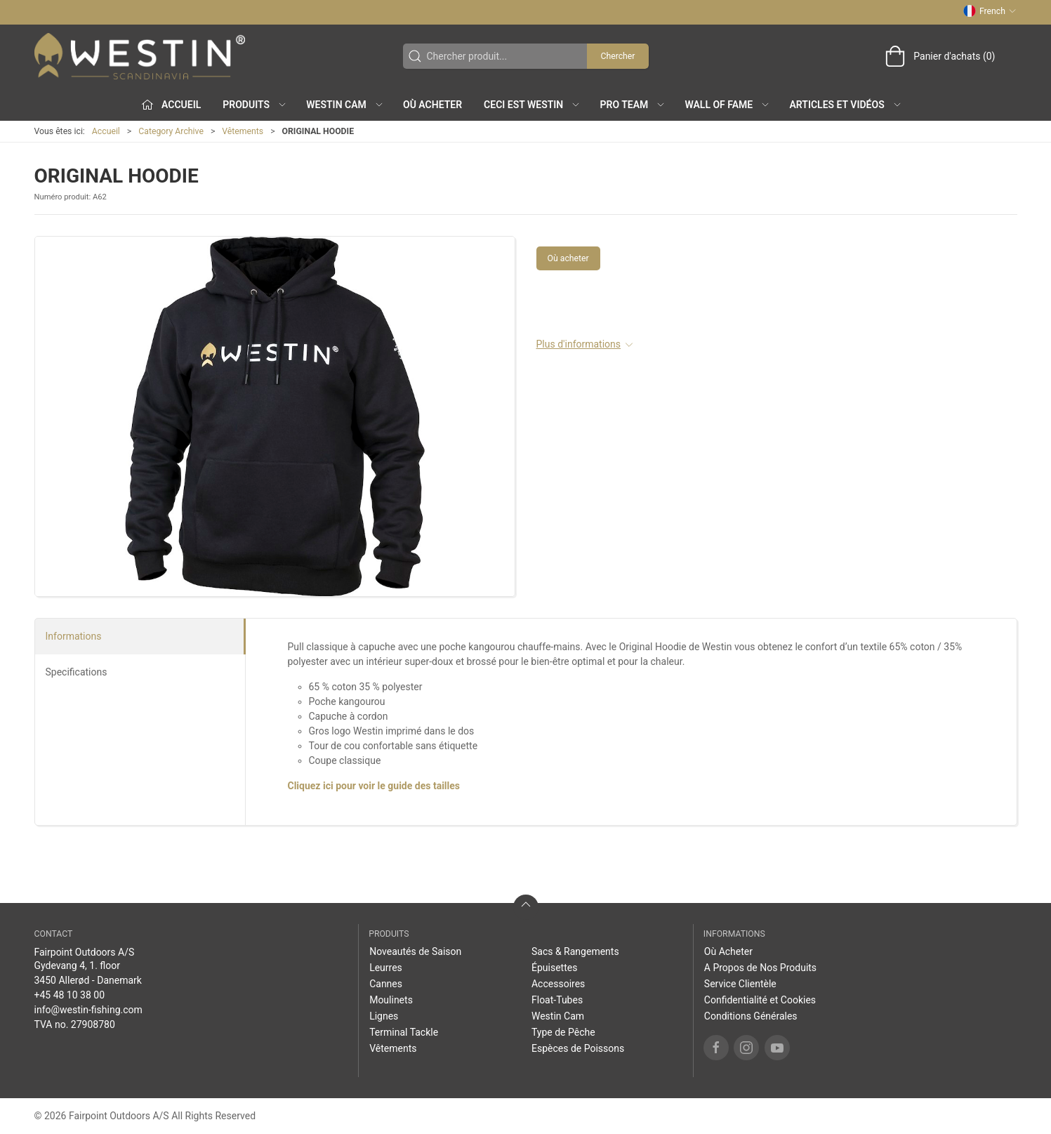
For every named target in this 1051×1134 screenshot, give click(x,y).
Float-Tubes (557, 1000)
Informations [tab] (74, 636)
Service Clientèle (740, 983)
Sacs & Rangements (575, 951)
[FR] (139, 56)
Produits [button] (255, 104)
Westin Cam (557, 1016)
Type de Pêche (563, 1032)
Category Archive (171, 131)
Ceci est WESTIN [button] (532, 104)
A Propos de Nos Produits (760, 967)
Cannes (385, 983)
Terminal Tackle (403, 1032)
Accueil (106, 131)
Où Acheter (432, 104)
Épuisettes (554, 967)
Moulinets (391, 1000)
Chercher (617, 56)
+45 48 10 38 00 (69, 995)
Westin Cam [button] (345, 104)
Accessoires (558, 983)
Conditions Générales (751, 1016)
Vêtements (242, 131)
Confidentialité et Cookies (760, 1000)
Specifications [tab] (76, 672)
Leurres (385, 967)
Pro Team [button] (633, 104)
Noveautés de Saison (415, 951)
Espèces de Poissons (577, 1048)
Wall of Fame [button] (728, 104)
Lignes (383, 1016)
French (990, 11)
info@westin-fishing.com (88, 1009)
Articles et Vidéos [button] (846, 104)
